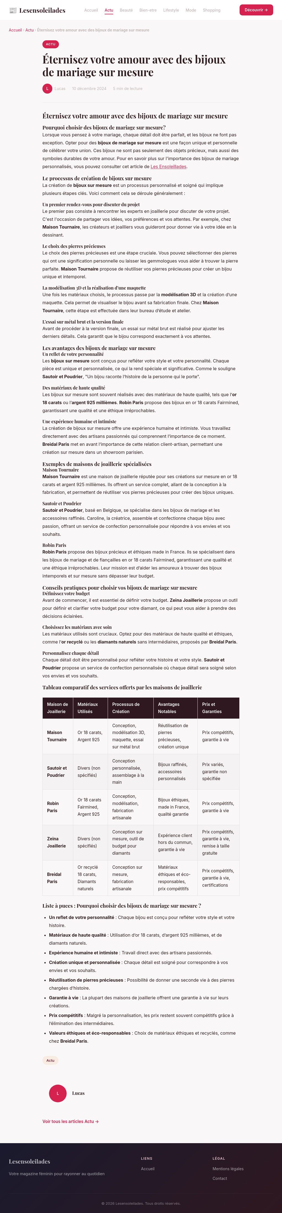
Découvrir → (256, 9)
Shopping (212, 10)
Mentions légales (228, 1168)
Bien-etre (148, 10)
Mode (191, 10)
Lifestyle (171, 10)
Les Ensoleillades (168, 166)
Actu (109, 10)
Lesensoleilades (37, 10)
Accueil (91, 10)
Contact (220, 1178)
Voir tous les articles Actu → (70, 1121)
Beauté (126, 10)
